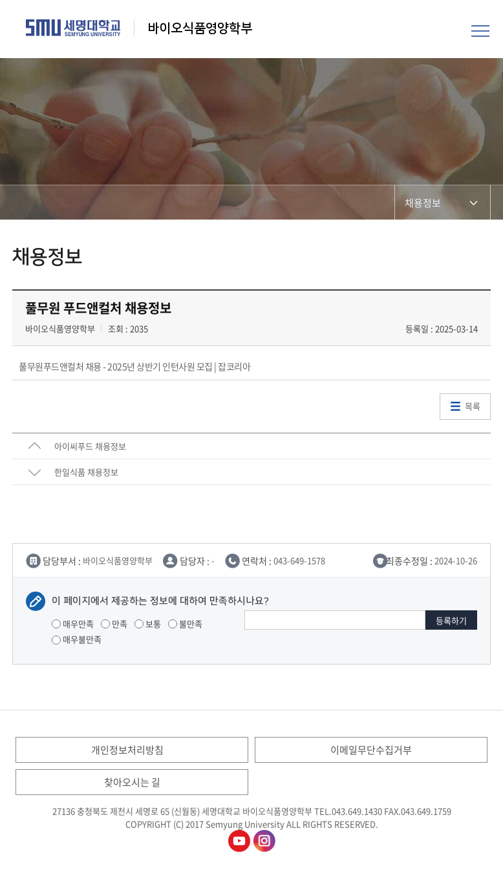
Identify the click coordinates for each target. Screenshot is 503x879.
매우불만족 (77, 639)
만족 (114, 623)
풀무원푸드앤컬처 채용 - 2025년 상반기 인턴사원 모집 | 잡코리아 (134, 366)
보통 (147, 623)
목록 (472, 406)
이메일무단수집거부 (371, 750)
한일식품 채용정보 (86, 472)
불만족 (185, 623)
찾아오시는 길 (132, 782)
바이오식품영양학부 (199, 28)
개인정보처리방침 (127, 750)
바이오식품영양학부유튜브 (239, 841)
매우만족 (73, 623)
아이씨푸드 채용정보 (90, 446)
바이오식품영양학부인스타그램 (264, 841)
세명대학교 (73, 27)
